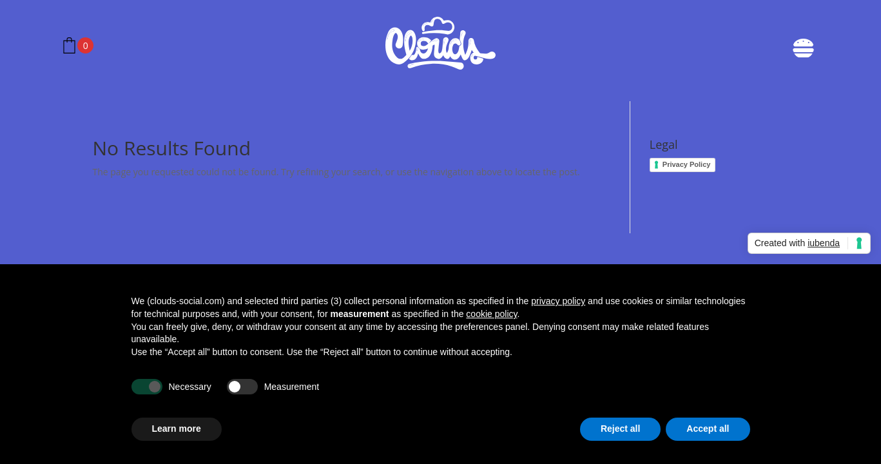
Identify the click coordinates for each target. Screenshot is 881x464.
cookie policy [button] (491, 314)
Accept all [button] (707, 428)
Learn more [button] (176, 428)
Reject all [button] (620, 428)
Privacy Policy (687, 164)
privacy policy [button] (558, 301)
